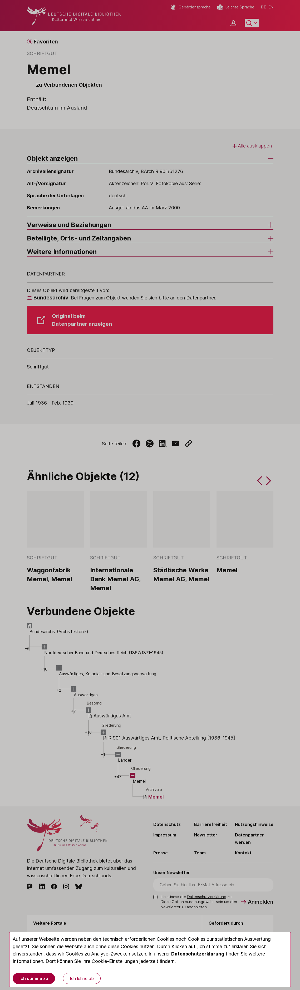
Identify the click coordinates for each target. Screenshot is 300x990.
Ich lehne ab (82, 978)
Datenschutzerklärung (197, 954)
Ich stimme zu (33, 978)
